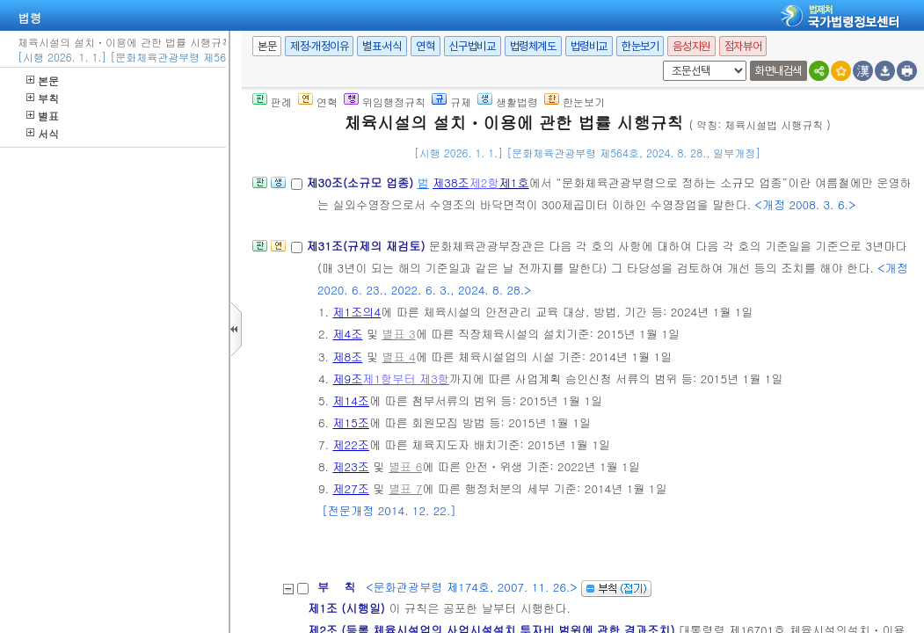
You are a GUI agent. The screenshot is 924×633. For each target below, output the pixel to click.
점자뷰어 (742, 46)
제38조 (451, 182)
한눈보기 (640, 46)
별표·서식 (382, 46)
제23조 (350, 466)
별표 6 (405, 466)
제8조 (347, 356)
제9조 (347, 378)
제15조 (350, 422)
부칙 (42, 98)
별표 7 (405, 488)
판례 (272, 101)
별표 (42, 115)
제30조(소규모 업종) (361, 182)
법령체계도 (533, 46)
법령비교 (589, 46)
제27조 (350, 488)
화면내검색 (778, 70)
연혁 (425, 46)
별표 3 (398, 333)
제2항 (484, 182)
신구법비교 (472, 46)
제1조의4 (356, 311)
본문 (42, 80)
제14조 (350, 400)
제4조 (347, 333)
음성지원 (691, 46)
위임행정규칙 (385, 101)
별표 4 (398, 356)
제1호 (514, 182)
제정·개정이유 (319, 46)
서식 (42, 133)
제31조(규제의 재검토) (367, 245)
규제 (451, 101)
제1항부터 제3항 (405, 378)
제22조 (350, 444)
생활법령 (507, 101)
